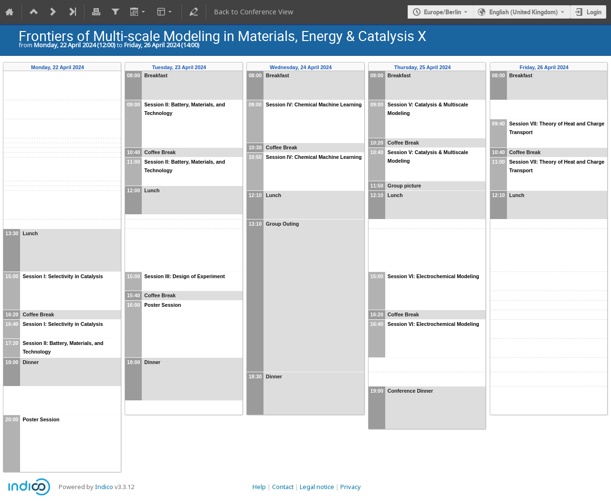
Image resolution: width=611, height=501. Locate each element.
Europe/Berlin (442, 12)
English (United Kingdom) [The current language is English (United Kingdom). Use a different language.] (523, 12)
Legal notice (317, 486)
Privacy (350, 486)
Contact (283, 486)
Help (259, 486)
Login (594, 12)
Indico (104, 486)
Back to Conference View (253, 11)
